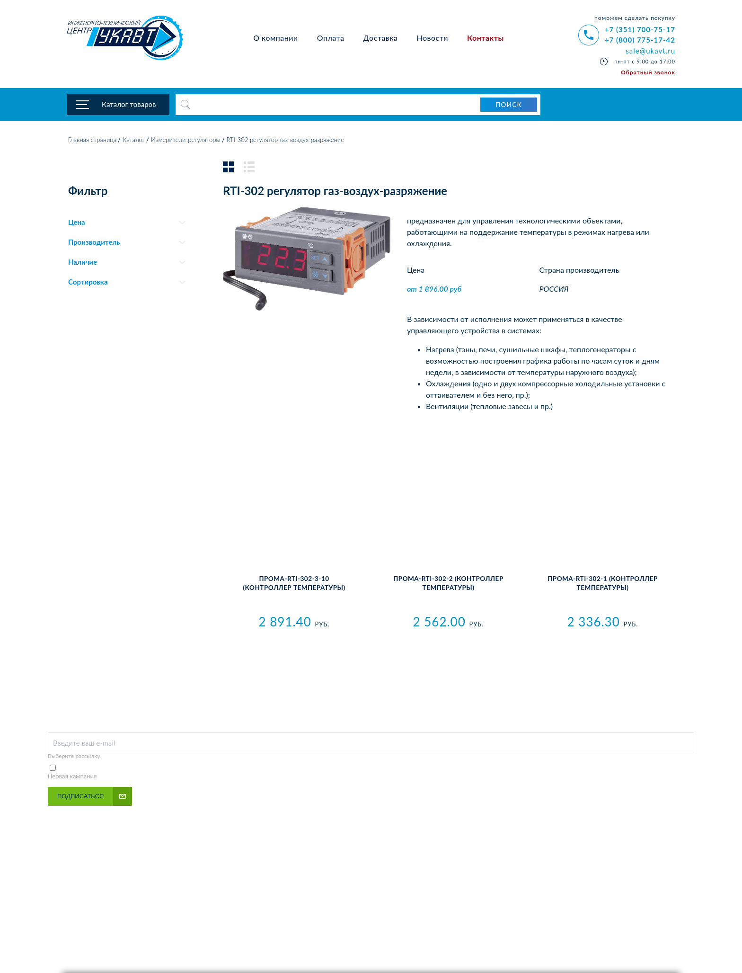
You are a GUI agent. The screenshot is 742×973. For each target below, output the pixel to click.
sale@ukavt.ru (650, 50)
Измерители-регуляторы (186, 139)
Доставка (380, 37)
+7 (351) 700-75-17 (640, 29)
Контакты (485, 37)
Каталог (134, 139)
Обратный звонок (648, 72)
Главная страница (92, 139)
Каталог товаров (129, 104)
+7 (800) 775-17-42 (640, 40)
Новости (432, 37)
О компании (275, 37)
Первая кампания (72, 776)
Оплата (330, 37)
